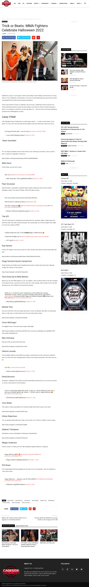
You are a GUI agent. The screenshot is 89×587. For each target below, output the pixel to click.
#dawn (51, 205)
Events (37, 3)
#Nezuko (31, 454)
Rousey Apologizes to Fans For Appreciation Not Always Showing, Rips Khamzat (74, 141)
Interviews (45, 3)
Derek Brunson (19, 500)
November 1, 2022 (33, 460)
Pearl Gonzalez (6, 502)
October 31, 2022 (19, 240)
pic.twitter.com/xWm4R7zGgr (13, 393)
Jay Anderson (70, 65)
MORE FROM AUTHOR (22, 526)
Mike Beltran (51, 500)
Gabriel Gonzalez (72, 145)
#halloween (23, 205)
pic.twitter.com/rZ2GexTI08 (37, 131)
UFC (15, 3)
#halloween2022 (31, 205)
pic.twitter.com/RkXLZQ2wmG (22, 297)
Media (72, 3)
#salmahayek (40, 205)
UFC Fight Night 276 (67, 224)
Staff (4, 33)
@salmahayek (29, 201)
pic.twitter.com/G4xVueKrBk (40, 236)
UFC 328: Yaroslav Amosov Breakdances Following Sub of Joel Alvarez (73, 129)
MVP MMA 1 (65, 270)
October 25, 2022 (38, 178)
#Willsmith (50, 479)
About (79, 3)
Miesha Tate (43, 500)
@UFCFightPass (26, 236)
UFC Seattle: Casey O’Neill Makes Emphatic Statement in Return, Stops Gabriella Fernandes (29, 544)
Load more (74, 167)
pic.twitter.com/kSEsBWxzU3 (13, 207)
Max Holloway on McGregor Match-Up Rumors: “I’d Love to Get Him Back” (10, 544)
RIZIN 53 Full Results (68, 161)
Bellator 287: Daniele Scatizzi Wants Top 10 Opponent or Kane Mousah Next (14, 519)
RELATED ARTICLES (8, 526)
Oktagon (29, 3)
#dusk (45, 205)
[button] (85, 2)
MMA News (4, 21)
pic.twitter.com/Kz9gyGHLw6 (13, 456)
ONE (19, 3)
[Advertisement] (44, 11)
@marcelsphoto (9, 296)
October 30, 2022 (30, 135)
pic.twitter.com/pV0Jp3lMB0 (26, 174)
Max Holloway (35, 500)
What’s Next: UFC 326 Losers (47, 543)
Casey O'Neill (10, 500)
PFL (23, 3)
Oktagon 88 (64, 178)
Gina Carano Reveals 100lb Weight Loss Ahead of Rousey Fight (77, 72)
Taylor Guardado (16, 502)
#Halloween (13, 174)
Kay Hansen (27, 500)
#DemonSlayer (24, 454)
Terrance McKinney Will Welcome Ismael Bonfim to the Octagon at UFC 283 (46, 519)
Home (3, 19)
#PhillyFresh (42, 479)
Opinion (54, 3)
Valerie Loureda (26, 502)
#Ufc (37, 479)
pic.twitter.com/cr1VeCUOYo (13, 480)
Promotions (63, 3)
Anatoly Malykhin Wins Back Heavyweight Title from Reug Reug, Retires (72, 61)
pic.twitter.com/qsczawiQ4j (17, 367)
